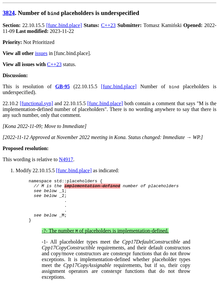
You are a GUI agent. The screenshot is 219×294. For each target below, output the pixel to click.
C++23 (108, 25)
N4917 (66, 159)
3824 (9, 12)
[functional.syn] (36, 103)
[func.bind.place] (64, 25)
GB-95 (62, 86)
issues (41, 53)
